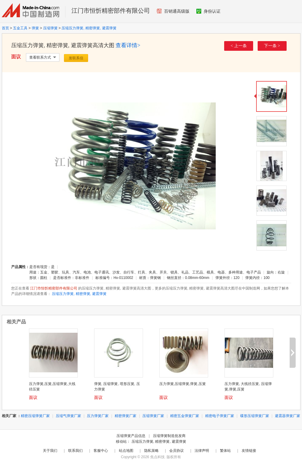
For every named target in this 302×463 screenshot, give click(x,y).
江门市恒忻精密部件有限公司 (111, 10)
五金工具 (20, 28)
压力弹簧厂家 (98, 416)
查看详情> (128, 45)
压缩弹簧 (50, 28)
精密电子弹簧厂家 (219, 416)
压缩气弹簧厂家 (68, 416)
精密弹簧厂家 (125, 416)
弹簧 (35, 28)
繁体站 (225, 450)
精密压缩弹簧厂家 (35, 416)
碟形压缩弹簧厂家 (254, 416)
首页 (5, 28)
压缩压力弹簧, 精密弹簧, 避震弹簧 (89, 28)
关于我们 (50, 450)
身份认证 (208, 11)
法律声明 (202, 450)
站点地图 (126, 450)
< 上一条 (238, 46)
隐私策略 (151, 450)
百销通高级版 (173, 11)
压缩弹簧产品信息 (130, 436)
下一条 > (272, 46)
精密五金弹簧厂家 (184, 416)
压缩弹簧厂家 (153, 416)
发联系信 (76, 58)
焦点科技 (157, 457)
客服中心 (101, 450)
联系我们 (75, 450)
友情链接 (249, 450)
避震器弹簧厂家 (287, 416)
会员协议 (176, 450)
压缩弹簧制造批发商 (169, 436)
